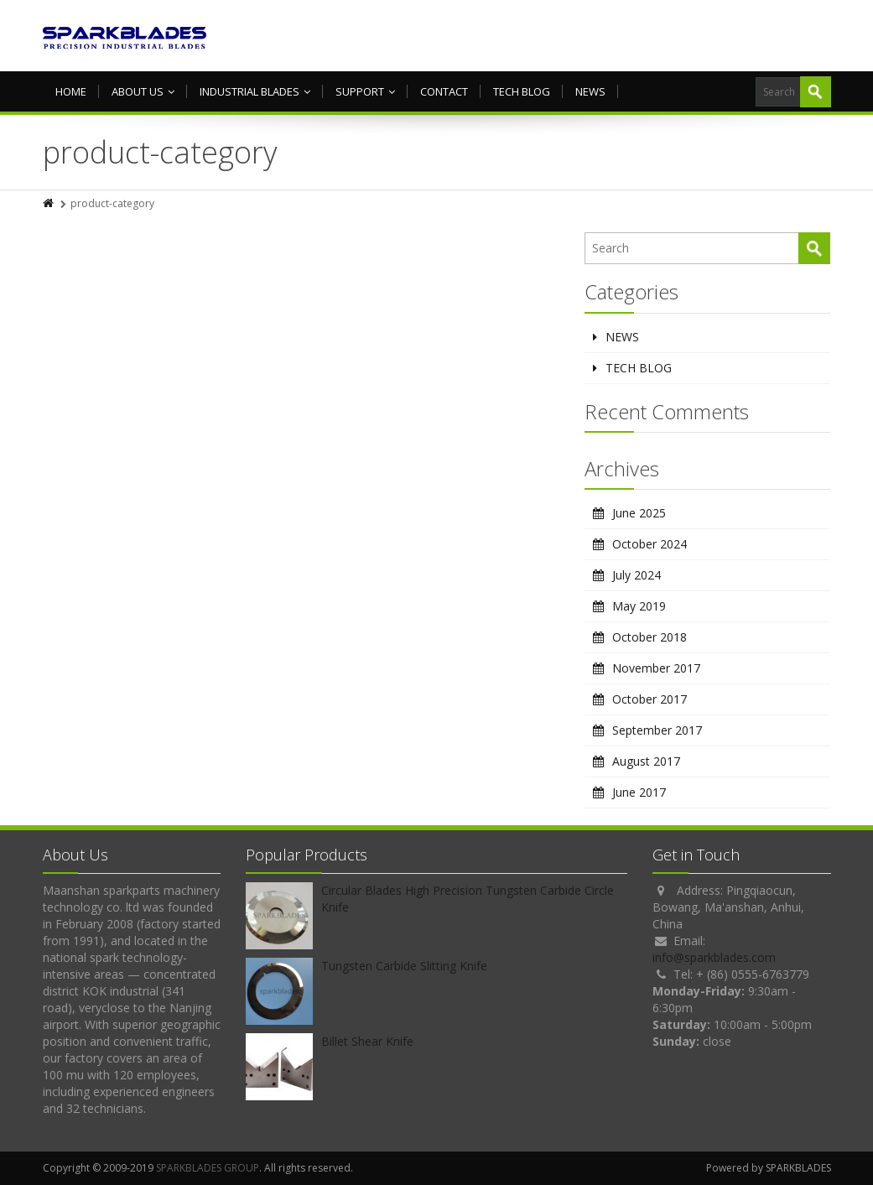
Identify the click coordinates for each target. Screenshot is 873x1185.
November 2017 (656, 668)
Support (365, 91)
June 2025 (639, 513)
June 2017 (639, 792)
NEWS (590, 91)
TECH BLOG (521, 91)
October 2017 (649, 699)
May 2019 (639, 606)
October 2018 (649, 637)
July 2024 (636, 575)
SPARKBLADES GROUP (207, 1168)
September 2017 (657, 730)
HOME (70, 91)
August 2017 (646, 761)
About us (143, 91)
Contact (444, 91)
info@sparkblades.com (714, 957)
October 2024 (649, 544)
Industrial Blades (255, 91)
